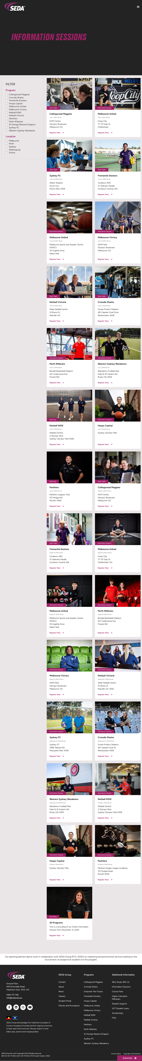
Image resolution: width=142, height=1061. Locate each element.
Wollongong (14, 150)
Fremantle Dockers (17, 100)
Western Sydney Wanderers (22, 131)
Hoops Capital (15, 103)
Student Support (119, 1003)
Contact (62, 982)
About (61, 986)
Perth (11, 144)
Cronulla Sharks (16, 97)
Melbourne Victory (18, 109)
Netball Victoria (16, 115)
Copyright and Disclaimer (132, 1054)
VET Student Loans (120, 1008)
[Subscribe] (129, 1058)
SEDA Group (65, 974)
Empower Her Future (93, 991)
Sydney (12, 147)
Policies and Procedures (69, 1005)
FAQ (114, 1018)
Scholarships (117, 1013)
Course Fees (117, 991)
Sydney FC (14, 127)
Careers (62, 996)
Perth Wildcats (16, 121)
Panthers (13, 118)
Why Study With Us (121, 982)
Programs (89, 974)
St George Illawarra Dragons (22, 124)
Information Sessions (121, 986)
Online (12, 153)
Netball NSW (15, 112)
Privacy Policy (116, 1054)
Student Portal (65, 1001)
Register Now (57, 133)
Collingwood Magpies (19, 94)
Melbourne (14, 141)
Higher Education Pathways (119, 997)
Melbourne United (17, 106)
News (61, 991)
